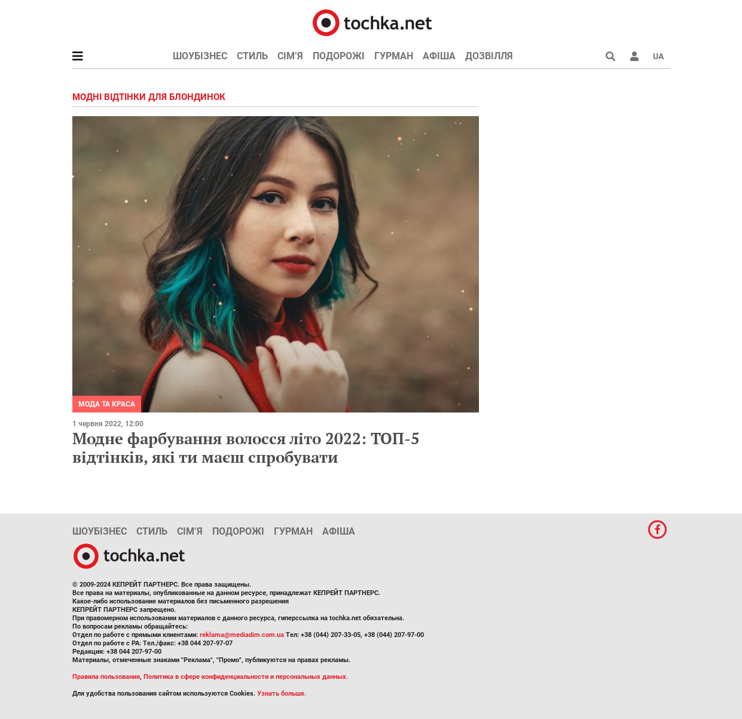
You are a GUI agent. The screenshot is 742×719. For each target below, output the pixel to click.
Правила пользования (106, 677)
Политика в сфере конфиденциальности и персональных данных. (245, 677)
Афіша (439, 56)
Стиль (252, 56)
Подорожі (339, 56)
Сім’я (290, 56)
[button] (634, 56)
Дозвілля (489, 56)
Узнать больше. (281, 693)
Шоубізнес (200, 56)
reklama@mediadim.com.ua (242, 635)
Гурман (393, 56)
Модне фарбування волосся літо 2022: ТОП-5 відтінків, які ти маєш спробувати (246, 447)
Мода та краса (106, 404)
